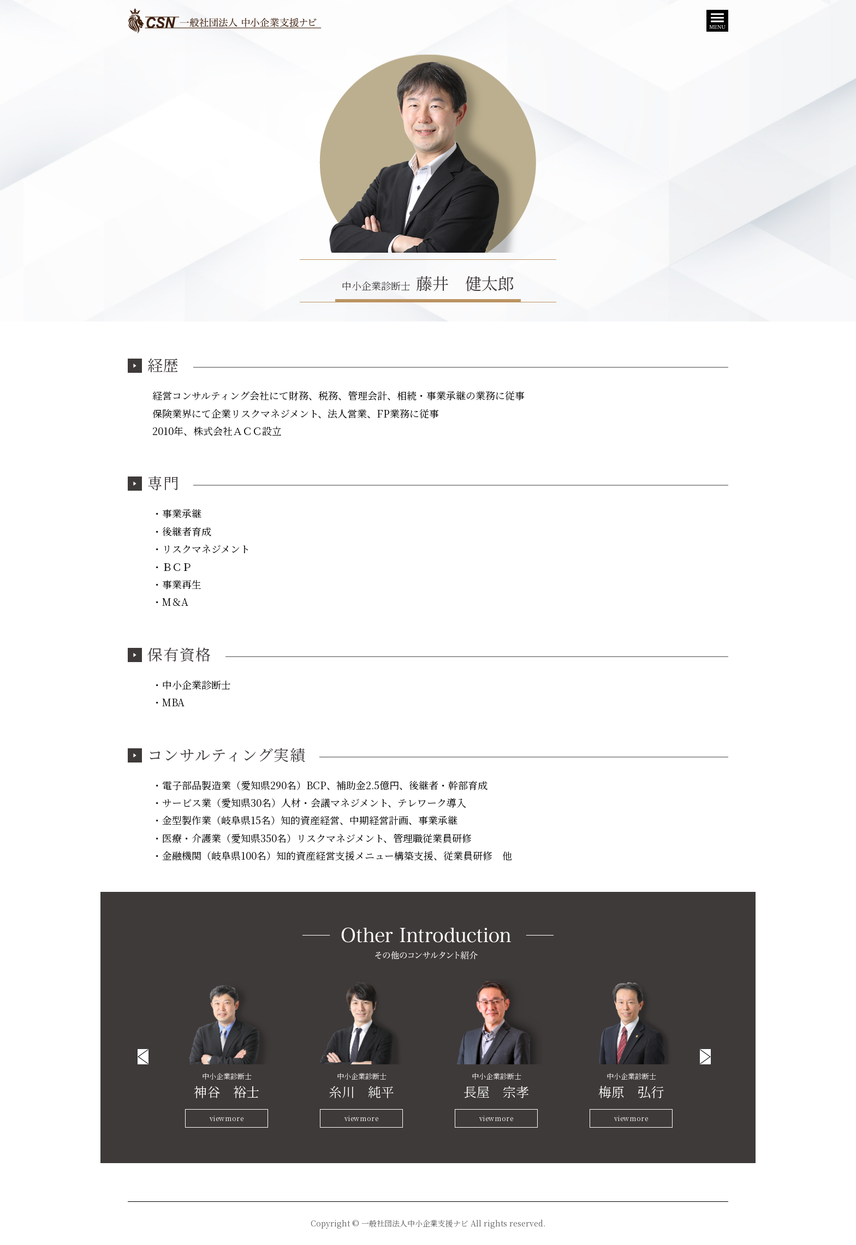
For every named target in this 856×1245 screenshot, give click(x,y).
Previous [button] (143, 1056)
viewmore (227, 1118)
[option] (226, 1053)
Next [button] (705, 1056)
